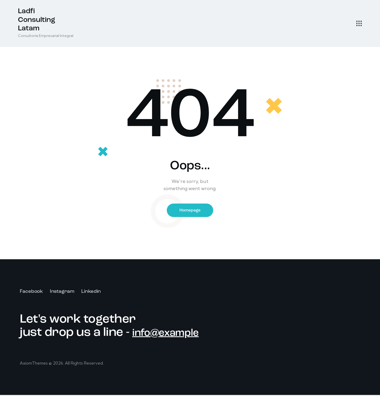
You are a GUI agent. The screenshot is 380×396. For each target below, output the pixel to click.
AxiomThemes (34, 364)
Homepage (190, 211)
